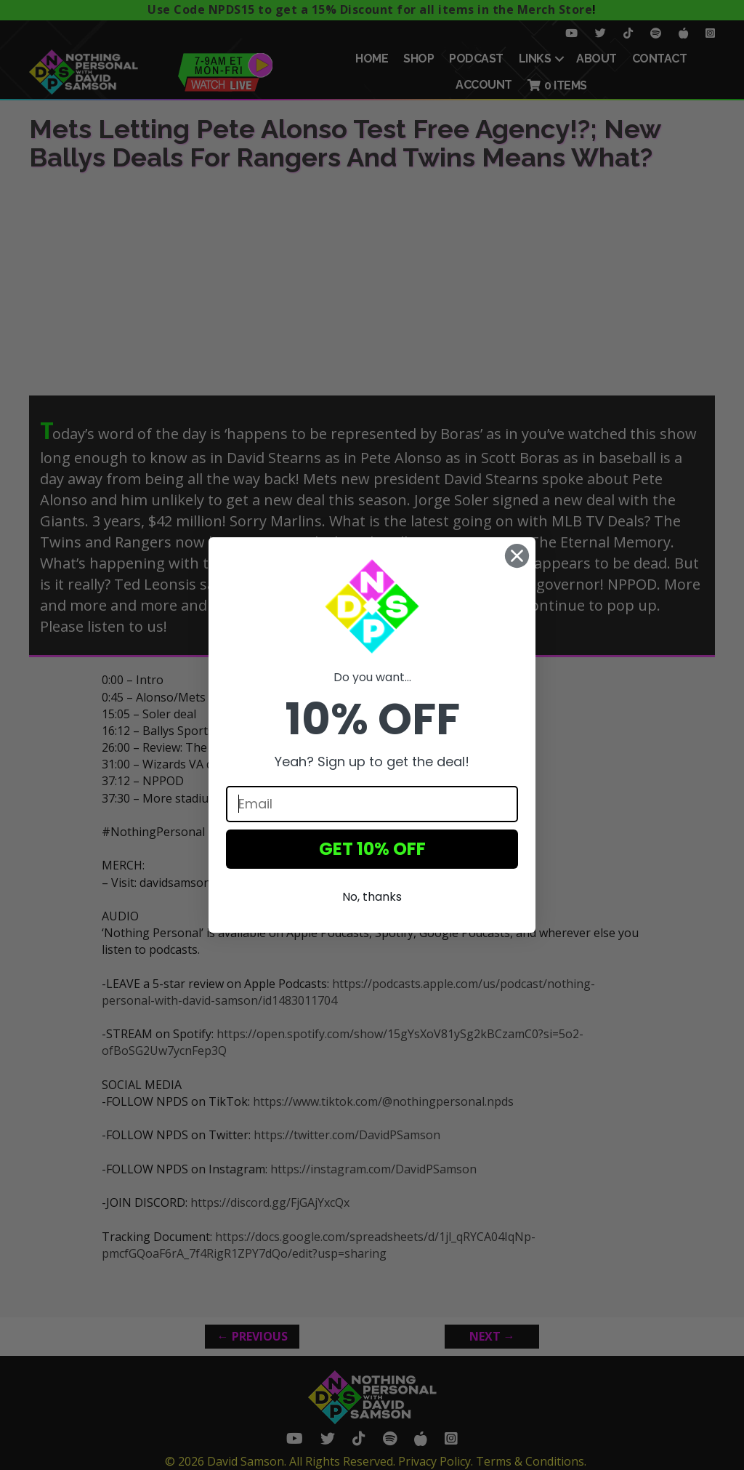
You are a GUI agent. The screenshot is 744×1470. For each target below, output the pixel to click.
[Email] (372, 804)
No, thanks (372, 896)
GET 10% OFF (372, 849)
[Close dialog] (517, 556)
